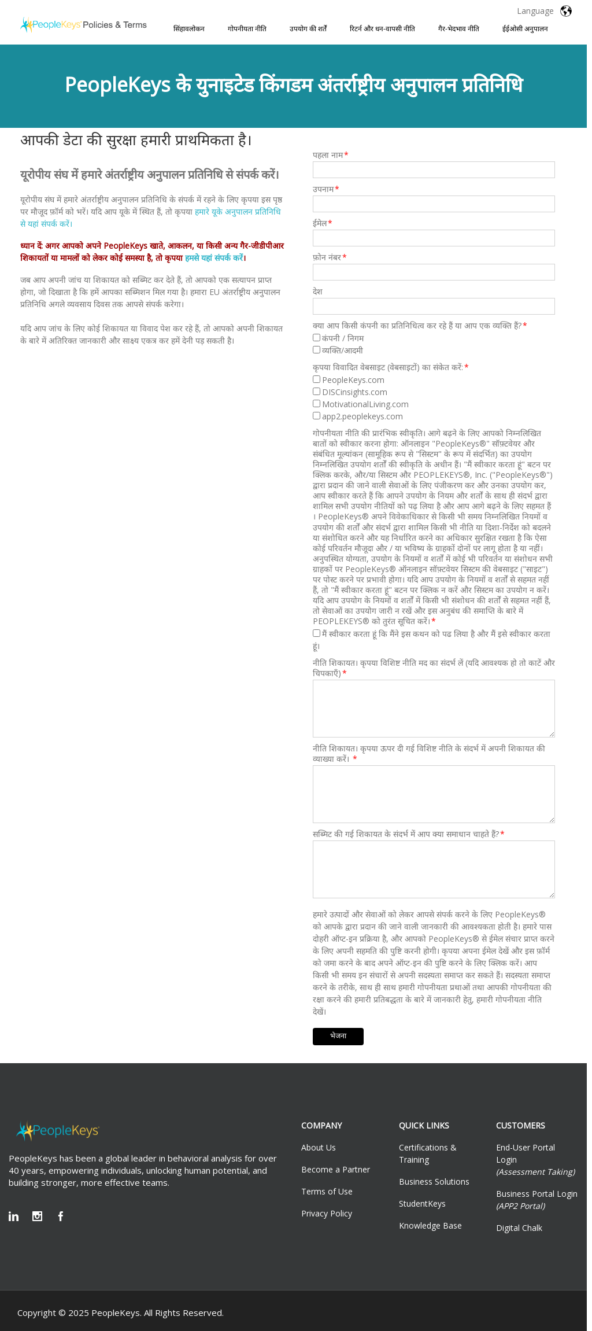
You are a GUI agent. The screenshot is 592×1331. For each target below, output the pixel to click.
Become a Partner (335, 1169)
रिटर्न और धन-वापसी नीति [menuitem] (382, 29)
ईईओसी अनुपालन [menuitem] (525, 29)
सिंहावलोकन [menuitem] (189, 29)
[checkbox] (434, 344)
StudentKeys (422, 1203)
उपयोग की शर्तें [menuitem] (308, 29)
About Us (318, 1147)
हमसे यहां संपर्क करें (214, 257)
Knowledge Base (430, 1225)
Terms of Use (327, 1191)
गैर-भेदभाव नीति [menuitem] (458, 29)
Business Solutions (434, 1181)
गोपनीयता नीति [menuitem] (247, 29)
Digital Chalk (519, 1227)
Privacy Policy (326, 1213)
